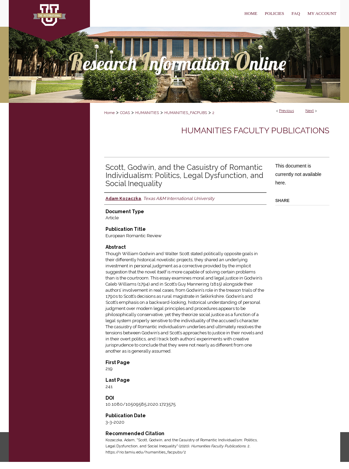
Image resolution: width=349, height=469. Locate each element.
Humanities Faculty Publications (255, 130)
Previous (286, 111)
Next (309, 111)
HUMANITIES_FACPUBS (185, 113)
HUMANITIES (147, 113)
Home (109, 113)
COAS (125, 113)
